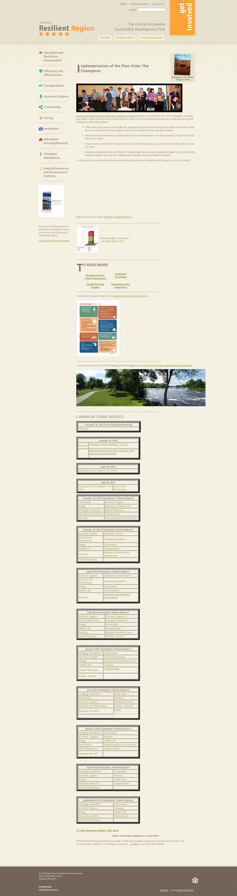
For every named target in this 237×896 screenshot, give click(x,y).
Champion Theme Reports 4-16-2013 (98, 470)
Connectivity (52, 107)
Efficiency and (53, 73)
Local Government (151, 37)
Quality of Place (125, 37)
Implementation (139, 4)
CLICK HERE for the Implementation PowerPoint (167, 365)
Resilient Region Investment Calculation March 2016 (114, 240)
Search (132, 9)
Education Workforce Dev (118, 632)
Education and (53, 56)
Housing (83, 518)
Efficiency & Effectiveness (118, 506)
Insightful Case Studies (95, 286)
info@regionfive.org (48, 889)
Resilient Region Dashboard (127, 296)
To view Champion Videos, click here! (97, 830)
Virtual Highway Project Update (121, 518)
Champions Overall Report (117, 575)
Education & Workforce (91, 514)
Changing (52, 156)
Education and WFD (89, 710)
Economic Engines (56, 96)
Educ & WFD (85, 744)
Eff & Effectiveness (88, 748)
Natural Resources (56, 172)
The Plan (105, 37)
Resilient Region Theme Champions (95, 277)
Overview (83, 428)
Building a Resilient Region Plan (183, 77)
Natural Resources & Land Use (120, 744)
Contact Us (158, 4)
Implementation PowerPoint (120, 286)
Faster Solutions (185, 890)
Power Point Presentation (119, 488)
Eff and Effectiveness (89, 620)
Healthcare (51, 129)
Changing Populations (90, 510)
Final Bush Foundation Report (54, 240)
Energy (48, 118)
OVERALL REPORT (115, 636)
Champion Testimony (120, 275)
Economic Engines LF (116, 616)
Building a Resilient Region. (118, 216)
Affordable (56, 141)
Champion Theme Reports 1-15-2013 (109, 444)
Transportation (54, 86)
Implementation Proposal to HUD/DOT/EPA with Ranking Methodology (111, 452)
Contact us (135, 843)
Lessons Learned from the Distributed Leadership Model (105, 115)
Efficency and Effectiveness (85, 539)
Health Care (85, 590)
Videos (123, 4)
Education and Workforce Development (117, 554)
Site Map (164, 890)
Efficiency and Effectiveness (86, 581)
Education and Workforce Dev (119, 660)
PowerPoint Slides (88, 559)
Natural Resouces (88, 636)
